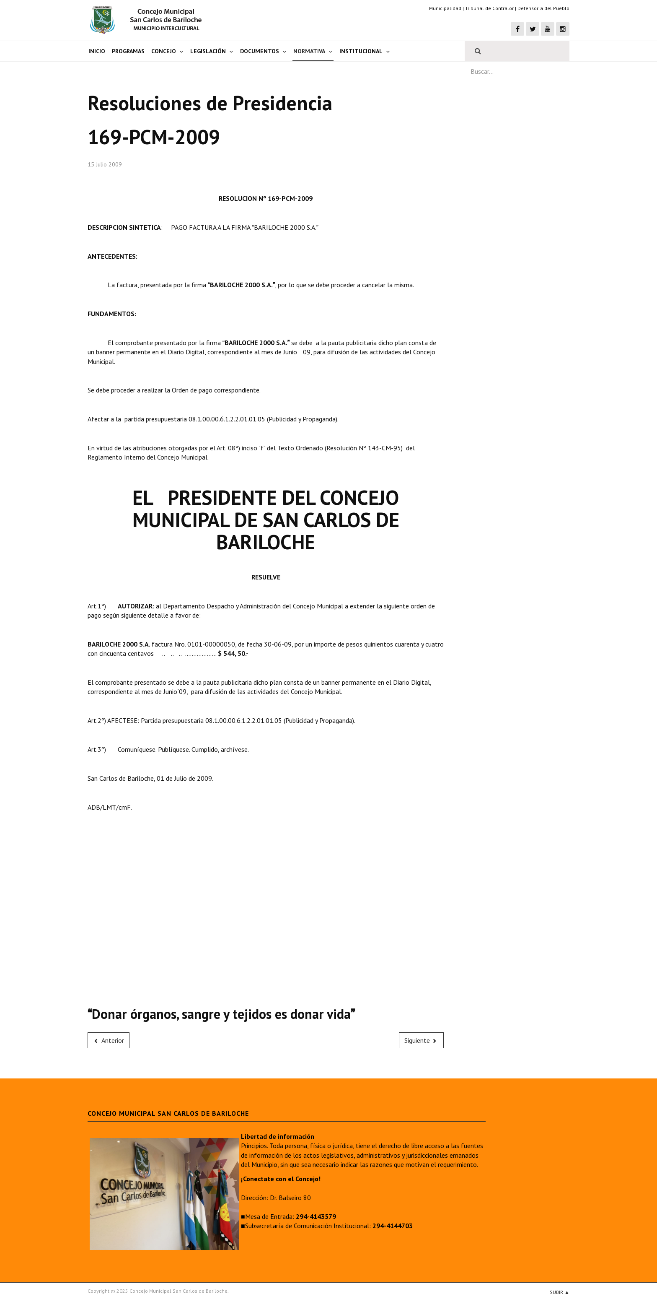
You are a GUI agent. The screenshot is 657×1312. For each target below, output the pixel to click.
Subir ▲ (559, 1292)
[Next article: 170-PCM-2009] (421, 1040)
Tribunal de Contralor (489, 8)
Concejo (163, 51)
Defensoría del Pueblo (543, 8)
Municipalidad (445, 8)
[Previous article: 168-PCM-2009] (108, 1040)
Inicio (96, 51)
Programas (128, 51)
